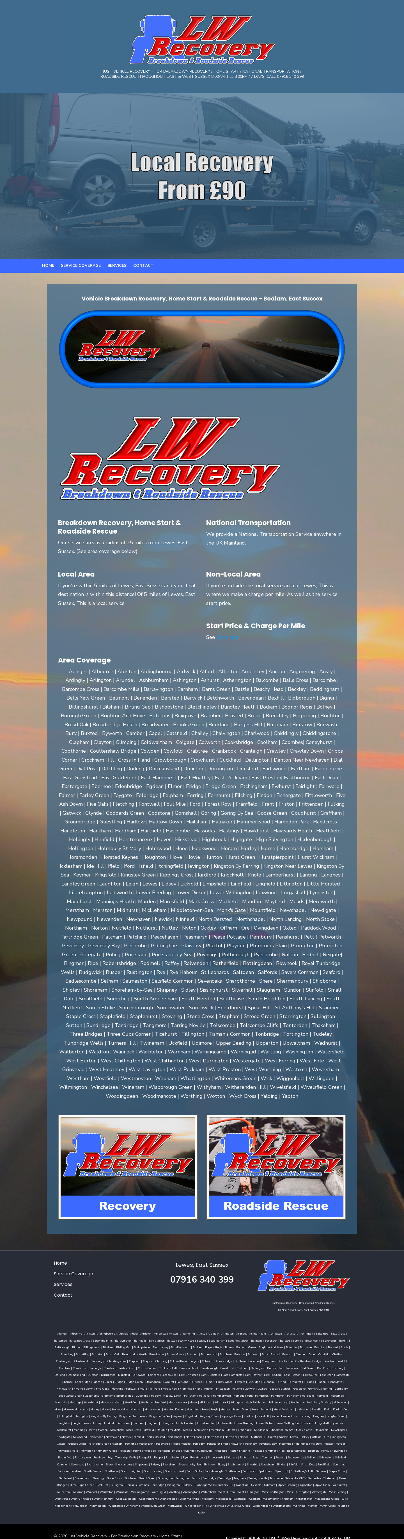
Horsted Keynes (153, 1400)
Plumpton (224, 1435)
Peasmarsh (331, 1428)
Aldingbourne (92, 1331)
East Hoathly (65, 1373)
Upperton (291, 1469)
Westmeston (198, 1483)
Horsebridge (99, 1400)
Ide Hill (295, 1400)
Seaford (63, 1449)
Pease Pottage (350, 1428)
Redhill (58, 1442)
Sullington (198, 1462)
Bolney (166, 1345)
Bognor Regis (150, 1345)
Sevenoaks (149, 1449)
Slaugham (339, 1449)
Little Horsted (113, 1414)
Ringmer (83, 1442)
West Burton (181, 1476)
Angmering (173, 1331)
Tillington (102, 1469)
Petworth (83, 1435)
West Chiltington (228, 1476)
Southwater (278, 1455)
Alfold (119, 1331)
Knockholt (217, 1407)
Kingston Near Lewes (87, 1407)
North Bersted (348, 1421)
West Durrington (253, 1476)
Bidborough (319, 1338)
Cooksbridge (96, 1359)
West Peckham (74, 1483)
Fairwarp (298, 1373)
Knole (229, 1407)
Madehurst (282, 1414)
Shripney (281, 1449)
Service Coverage (81, 277)
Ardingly (199, 1331)
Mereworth (103, 1421)
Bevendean (291, 1338)
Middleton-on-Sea (183, 1421)
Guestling (178, 1386)
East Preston (104, 1373)
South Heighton (177, 1455)
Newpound (273, 1421)
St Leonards (318, 1442)
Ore (202, 1428)
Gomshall (61, 1386)
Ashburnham (243, 1331)
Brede (281, 1345)
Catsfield (228, 1352)
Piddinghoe (148, 1435)
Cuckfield (84, 1366)
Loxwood (234, 1414)
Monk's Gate (206, 1421)
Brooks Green (79, 1352)
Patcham (285, 1428)
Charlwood (273, 1352)
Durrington (241, 1366)
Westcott (134, 1483)
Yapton (306, 1490)
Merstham (118, 1421)
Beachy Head (147, 1338)
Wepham (214, 1483)
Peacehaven (314, 1428)
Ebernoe (169, 1373)
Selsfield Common (129, 1449)
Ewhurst (270, 1373)
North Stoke (90, 1428)
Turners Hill (211, 1469)
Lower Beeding (171, 1414)
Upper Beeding (273, 1469)
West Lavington (52, 1483)
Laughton (308, 1407)
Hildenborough (283, 1393)
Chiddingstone (309, 1352)
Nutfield (132, 1428)
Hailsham (227, 1386)
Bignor (334, 1338)
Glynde (330, 1380)
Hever (197, 1393)
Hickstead (210, 1393)
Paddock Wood (244, 1428)
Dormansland (209, 1366)
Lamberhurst (243, 1407)
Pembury (45, 1435)
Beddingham (178, 1338)
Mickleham (162, 1421)
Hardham (344, 1386)
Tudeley (172, 1469)
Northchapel (51, 1428)
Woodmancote (234, 1490)
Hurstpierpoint (240, 1400)
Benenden (232, 1338)
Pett (72, 1435)
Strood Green (162, 1462)
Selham (94, 1449)
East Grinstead (322, 1366)
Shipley (227, 1449)
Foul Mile (214, 1380)
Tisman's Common (122, 1469)
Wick (271, 1483)
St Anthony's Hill (347, 1455)
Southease (157, 1455)
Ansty (187, 1331)
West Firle (310, 1476)
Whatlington (231, 1483)
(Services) (227, 657)
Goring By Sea (90, 1386)
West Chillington (203, 1476)
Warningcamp (95, 1476)
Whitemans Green (254, 1483)
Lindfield (66, 1414)
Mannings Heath (302, 1414)
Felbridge (355, 1373)
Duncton (226, 1366)
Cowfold (214, 1359)
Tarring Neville (274, 1462)
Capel (216, 1352)
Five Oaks (170, 1380)
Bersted (247, 1338)
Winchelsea (337, 1483)
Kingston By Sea (113, 1407)
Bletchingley (97, 1345)
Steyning (114, 1462)
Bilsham (45, 1345)
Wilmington (320, 1483)
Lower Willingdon (214, 1414)
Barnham (101, 1338)
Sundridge (225, 1462)
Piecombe (132, 1435)
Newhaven (305, 1421)
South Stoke (240, 1455)
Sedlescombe (78, 1449)
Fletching (186, 1380)
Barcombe (339, 1331)
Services (117, 277)
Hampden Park (279, 1386)
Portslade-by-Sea (307, 1435)
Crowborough (51, 1366)
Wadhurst (324, 1469)
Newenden (289, 1421)
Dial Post (165, 1366)
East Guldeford (344, 1366)
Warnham (77, 1476)
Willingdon (302, 1483)
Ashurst (275, 1331)
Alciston (75, 1331)
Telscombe (292, 1462)
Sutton (211, 1462)
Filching (89, 1380)
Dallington (100, 1366)
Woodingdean (214, 1490)
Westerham (150, 1483)
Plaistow (163, 1435)
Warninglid (113, 1476)
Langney (272, 1407)
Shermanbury (196, 1449)
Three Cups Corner (67, 1469)
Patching (298, 1428)
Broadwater (60, 1352)
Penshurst (60, 1435)
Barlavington (85, 1338)
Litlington (94, 1414)
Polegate (262, 1435)
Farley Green (326, 1373)
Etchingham (254, 1373)
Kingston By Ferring (58, 1407)
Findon (101, 1380)
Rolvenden (151, 1442)
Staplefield (81, 1462)
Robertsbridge (109, 1442)
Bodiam (134, 1345)
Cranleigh (257, 1359)
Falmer (310, 1373)
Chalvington (256, 1352)
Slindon (353, 1449)
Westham (166, 1483)
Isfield (324, 1400)
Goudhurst (128, 1386)
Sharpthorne (167, 1449)
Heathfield (136, 1393)
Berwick (259, 1338)
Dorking (193, 1366)
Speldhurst (311, 1455)
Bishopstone (78, 1345)
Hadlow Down (209, 1386)
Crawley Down (288, 1359)
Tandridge (241, 1462)
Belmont (218, 1338)
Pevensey (98, 1435)
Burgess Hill (113, 1352)
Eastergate (154, 1373)
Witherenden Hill (148, 1490)
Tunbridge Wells (190, 1469)
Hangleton (314, 1386)
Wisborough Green (105, 1490)
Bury (169, 1352)
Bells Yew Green (199, 1338)
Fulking (306, 1380)
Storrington (181, 1462)
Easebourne (302, 1366)
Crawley (271, 1359)
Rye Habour (300, 1442)
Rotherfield (167, 1442)
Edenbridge (184, 1373)
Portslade (287, 1435)
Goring (74, 1386)
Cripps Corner (309, 1359)
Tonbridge (143, 1469)
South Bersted (139, 1455)
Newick (319, 1421)
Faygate (342, 1373)
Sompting (94, 1455)
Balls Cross (323, 1331)
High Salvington (260, 1393)
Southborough (259, 1455)
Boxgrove (242, 1345)
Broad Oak (339, 1345)
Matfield (50, 1421)
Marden (320, 1414)
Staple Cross (64, 1462)
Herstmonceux (182, 1393)
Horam (62, 1400)
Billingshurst (349, 1338)
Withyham (127, 1490)
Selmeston (108, 1449)
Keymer (131, 1407)
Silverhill (324, 1449)
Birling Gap (60, 1345)
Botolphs (228, 1345)
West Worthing (116, 1483)
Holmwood (345, 1393)
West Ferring (292, 1476)
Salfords (347, 1442)
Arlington (213, 1331)
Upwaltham (307, 1469)
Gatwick (318, 1380)
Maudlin (63, 1421)
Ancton (159, 1331)
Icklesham (282, 1400)
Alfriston (131, 1331)
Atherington (291, 1331)
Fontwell (200, 1380)
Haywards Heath (116, 1393)
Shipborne (213, 1449)
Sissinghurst (308, 1449)
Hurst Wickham (263, 1400)
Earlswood (272, 1366)
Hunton (205, 1400)
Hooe (357, 1393)
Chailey (241, 1352)
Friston (277, 1380)
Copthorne (158, 1359)
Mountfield (223, 1421)
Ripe (94, 1442)
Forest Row (238, 1380)
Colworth (80, 1359)
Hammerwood (258, 1386)
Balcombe (307, 1331)
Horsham (115, 1400)
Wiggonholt (285, 1483)
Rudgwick (247, 1442)
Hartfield (358, 1386)
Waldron (354, 1469)
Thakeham (345, 1462)
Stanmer (47, 1462)
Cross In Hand (351, 1359)
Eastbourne (122, 1373)
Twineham (227, 1469)
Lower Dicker (192, 1414)
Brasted (270, 1345)
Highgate (241, 1393)
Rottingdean (185, 1442)
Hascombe (50, 1393)
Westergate (274, 1476)
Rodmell (126, 1442)
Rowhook (201, 1442)
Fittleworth (132, 1380)
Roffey (138, 1442)
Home (48, 277)
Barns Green (118, 1338)
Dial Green (150, 1366)
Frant (266, 1380)
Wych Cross (280, 1490)
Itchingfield (338, 1400)
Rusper (261, 1442)
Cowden (201, 1359)
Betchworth (274, 1338)
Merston (133, 1421)
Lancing (259, 1407)
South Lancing (199, 1455)
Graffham (144, 1386)
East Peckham (84, 1373)
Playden (187, 1435)
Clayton (340, 1352)
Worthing (252, 1490)
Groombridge (160, 1386)
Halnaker (241, 1386)
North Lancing (71, 1428)
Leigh (320, 1407)
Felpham (48, 1380)
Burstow (143, 1352)
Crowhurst (69, 1366)
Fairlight (284, 1373)
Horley (74, 1400)
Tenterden (330, 1462)
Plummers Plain (205, 1435)
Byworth (191, 1352)
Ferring (61, 1380)
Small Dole (63, 1455)
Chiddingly (290, 1352)
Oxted (229, 1428)
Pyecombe (358, 1435)
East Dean (138, 1373)
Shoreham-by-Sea (261, 1449)
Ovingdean (215, 1428)
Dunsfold (257, 1366)
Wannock (46, 1476)
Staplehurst (98, 1462)
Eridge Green (235, 1373)
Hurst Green (220, 1400)
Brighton (324, 1345)
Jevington (354, 1400)
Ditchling (179, 1366)
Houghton (172, 1400)
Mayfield (76, 1421)
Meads (89, 1421)
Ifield (306, 1400)
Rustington (275, 1442)
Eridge (220, 1373)
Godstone (46, 1386)
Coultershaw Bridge (180, 1359)
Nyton (170, 1428)
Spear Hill (327, 1455)
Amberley (146, 1331)
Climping (354, 1352)
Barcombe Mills (64, 1338)
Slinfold (49, 1455)
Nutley (159, 1428)
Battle (133, 1338)
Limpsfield (51, 1414)
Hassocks (65, 1393)
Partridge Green (266, 1428)
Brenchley (293, 1345)
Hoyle (193, 1400)
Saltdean (333, 1442)
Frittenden (291, 1380)
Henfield (164, 1393)
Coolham (112, 1359)
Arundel (227, 1331)
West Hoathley (352, 1476)
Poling (274, 1435)
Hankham (329, 1386)
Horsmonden (132, 1400)
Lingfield (80, 1414)
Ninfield (331, 1421)
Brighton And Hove (207, 1345)
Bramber (256, 1345)
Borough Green (182, 1345)
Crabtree (227, 1359)
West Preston (95, 1483)
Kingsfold (145, 1407)
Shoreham (241, 1449)
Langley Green (290, 1407)
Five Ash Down (152, 1380)
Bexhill (305, 1338)
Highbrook (226, 1393)
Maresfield (334, 1414)
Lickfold (353, 1407)
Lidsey (341, 1407)
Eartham (286, 1366)
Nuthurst (147, 1428)
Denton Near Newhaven (124, 1366)
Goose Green (110, 1386)
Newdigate (256, 1421)
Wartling (129, 1476)
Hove (184, 1400)
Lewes (331, 1407)
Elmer (210, 1373)
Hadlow (192, 1386)
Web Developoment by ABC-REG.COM (330, 1515)
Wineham (354, 1483)
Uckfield (242, 1469)
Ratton (46, 1442)
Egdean (199, 1373)
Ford (226, 1380)
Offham (193, 1428)
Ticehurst (87, 1469)
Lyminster (265, 1414)
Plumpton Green (243, 1435)
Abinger (48, 1331)
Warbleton (61, 1476)
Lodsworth (152, 1414)
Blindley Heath (117, 1345)
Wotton (265, 1490)
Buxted (179, 1352)
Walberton (340, 1469)
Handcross (298, 1386)
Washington (145, 1476)
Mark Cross (351, 1414)
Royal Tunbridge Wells (224, 1442)
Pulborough (341, 1435)
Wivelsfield (169, 1490)
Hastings (80, 1393)
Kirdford (203, 1407)
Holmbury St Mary (323, 1393)
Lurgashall (249, 1414)
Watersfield (163, 1476)
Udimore (255, 1469)
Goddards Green (348, 1380)
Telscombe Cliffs (311, 1462)
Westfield (181, 1483)
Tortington (158, 1469)
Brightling (309, 1345)
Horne (84, 1400)
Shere (181, 1449)
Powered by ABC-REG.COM (265, 1515)
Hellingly (151, 1393)
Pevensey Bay (114, 1435)
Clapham (327, 1352)
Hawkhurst (95, 1393)
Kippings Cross (185, 1407)
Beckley (163, 1338)
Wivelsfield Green (191, 1490)
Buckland (96, 1352)
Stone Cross (130, 1462)
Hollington (302, 1393)
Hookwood (49, 1400)
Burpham (130, 1352)
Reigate (70, 1442)
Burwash (157, 1352)
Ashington (261, 1331)
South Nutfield (220, 1455)
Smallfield (79, 1455)
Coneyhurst (141, 1359)
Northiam (107, 1428)
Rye (287, 1442)
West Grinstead (330, 1476)
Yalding (295, 1490)
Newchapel (240, 1421)
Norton (120, 1428)
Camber (205, 1352)
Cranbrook (242, 1359)
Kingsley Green (163, 1407)
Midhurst (147, 1421)
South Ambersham (115, 1455)
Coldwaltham (50, 1359)
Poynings (326, 1435)
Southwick (295, 1455)
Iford (315, 1400)
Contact (143, 277)
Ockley (181, 1428)
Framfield (254, 1380)
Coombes (126, 1359)
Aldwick (108, 1331)
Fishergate (116, 1380)
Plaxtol (175, 1435)
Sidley (293, 1449)
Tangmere (256, 1462)
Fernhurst (75, 1380)
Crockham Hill (330, 1359)
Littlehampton (134, 1414)
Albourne (62, 1331)
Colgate (67, 1359)
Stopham (146, 1462)
